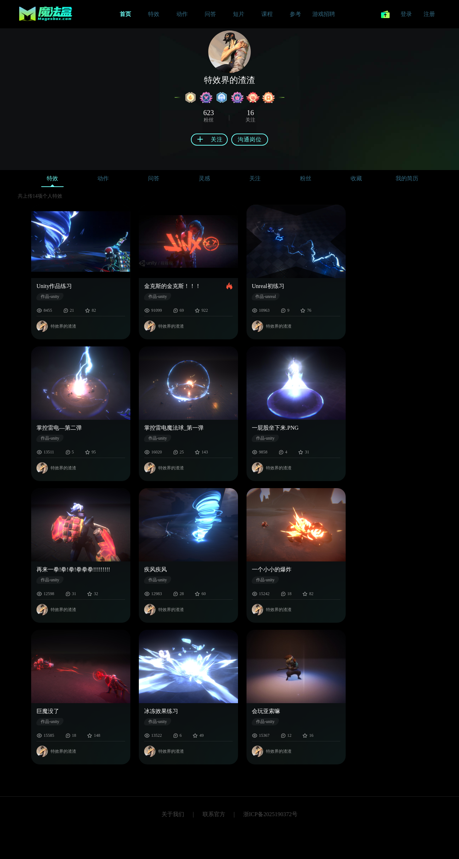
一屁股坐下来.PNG (275, 428)
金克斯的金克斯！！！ (172, 286)
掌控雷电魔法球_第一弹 (174, 428)
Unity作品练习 (54, 286)
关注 (255, 178)
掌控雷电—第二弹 (59, 428)
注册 (429, 14)
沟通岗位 (250, 139)
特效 (52, 180)
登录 (406, 14)
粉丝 (305, 178)
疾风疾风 (155, 569)
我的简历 (407, 178)
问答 (153, 178)
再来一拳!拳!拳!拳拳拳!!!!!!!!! (73, 569)
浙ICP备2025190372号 (270, 814)
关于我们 (173, 814)
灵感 (204, 178)
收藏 (356, 178)
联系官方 (214, 814)
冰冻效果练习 (161, 711)
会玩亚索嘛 (266, 711)
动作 (103, 178)
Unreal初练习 (268, 286)
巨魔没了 (47, 711)
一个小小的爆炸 (271, 569)
